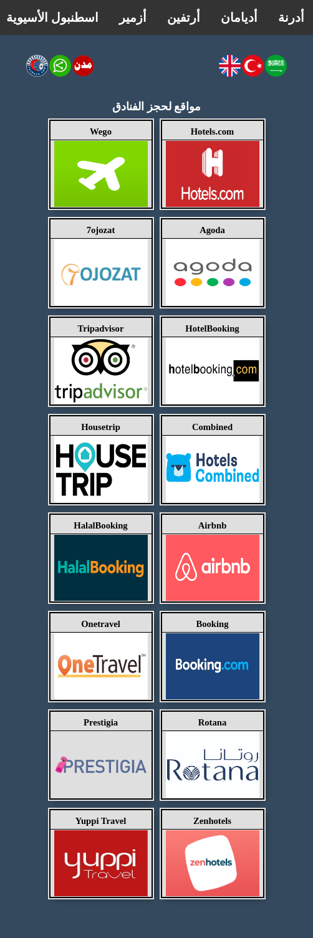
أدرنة (291, 17)
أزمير (133, 17)
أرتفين (183, 17)
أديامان (239, 17)
